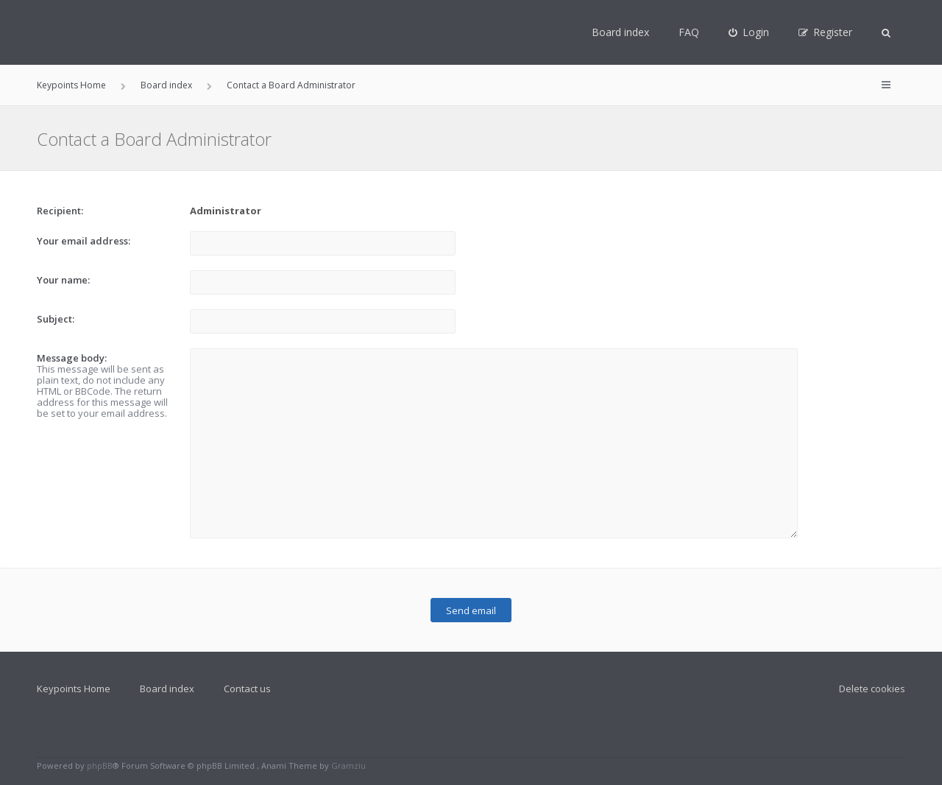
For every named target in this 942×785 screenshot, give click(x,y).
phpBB (100, 765)
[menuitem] (749, 32)
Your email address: (83, 240)
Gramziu (348, 765)
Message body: (72, 358)
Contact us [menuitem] (247, 688)
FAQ (689, 32)
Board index (620, 32)
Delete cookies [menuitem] (872, 688)
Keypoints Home (73, 688)
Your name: (63, 279)
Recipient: (60, 210)
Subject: (55, 318)
